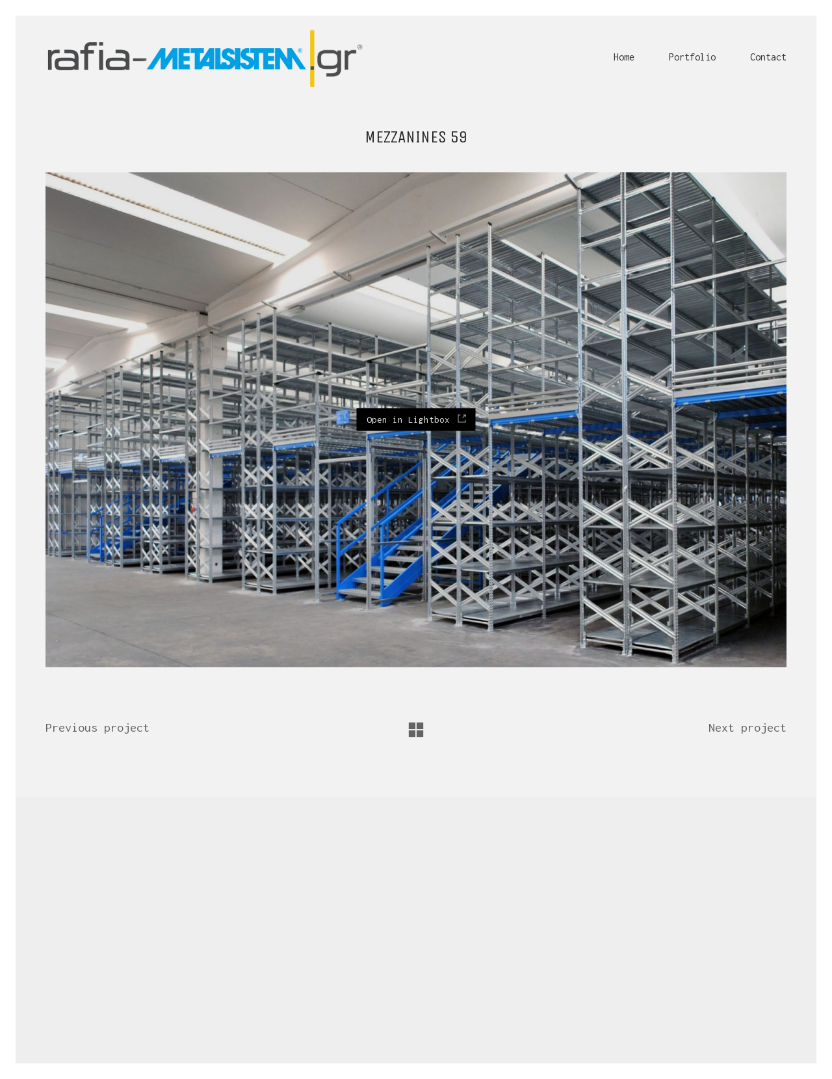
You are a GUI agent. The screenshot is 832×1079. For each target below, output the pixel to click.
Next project (747, 727)
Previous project (98, 727)
